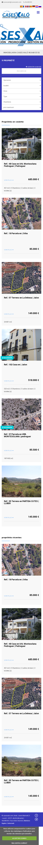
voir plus (8, 180)
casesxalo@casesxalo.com (11, 2)
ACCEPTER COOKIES (19, 838)
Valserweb (10, 823)
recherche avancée (33, 67)
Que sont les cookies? (19, 843)
